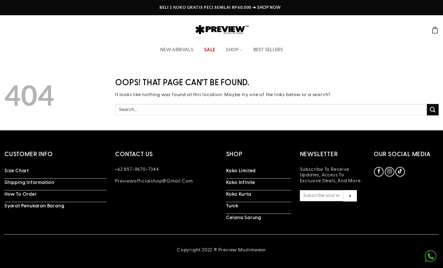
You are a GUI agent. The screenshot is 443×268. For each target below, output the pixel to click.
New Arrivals (176, 50)
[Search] (424, 30)
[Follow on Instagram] (389, 172)
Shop (234, 50)
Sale (209, 50)
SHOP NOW (268, 8)
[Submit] (433, 109)
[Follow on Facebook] (379, 172)
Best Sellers (268, 50)
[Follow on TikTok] (400, 172)
